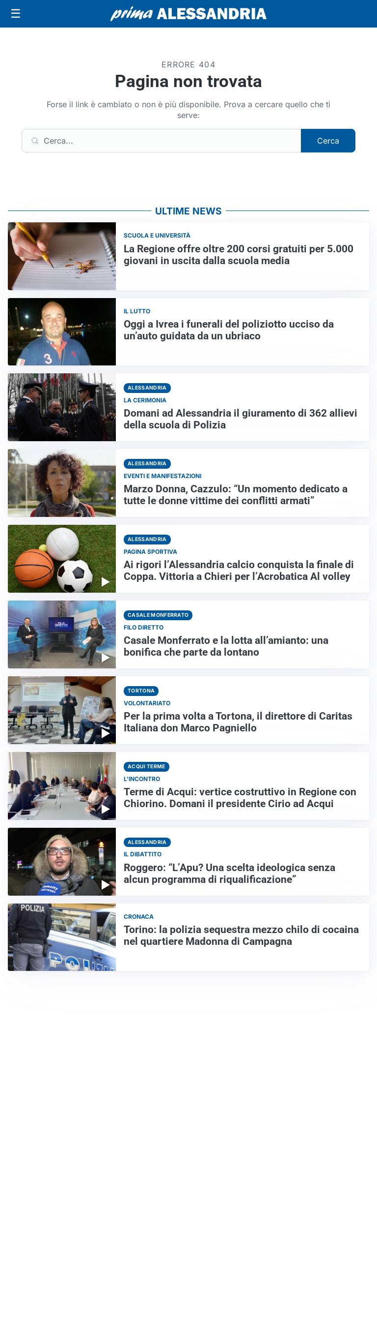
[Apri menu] (15, 13)
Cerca (328, 141)
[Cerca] (161, 140)
